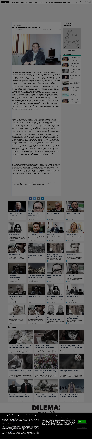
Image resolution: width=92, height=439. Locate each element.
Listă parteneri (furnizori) (47, 426)
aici (11, 431)
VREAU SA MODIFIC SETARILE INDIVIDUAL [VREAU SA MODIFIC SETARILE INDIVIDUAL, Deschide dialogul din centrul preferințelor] (82, 426)
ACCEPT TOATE (82, 421)
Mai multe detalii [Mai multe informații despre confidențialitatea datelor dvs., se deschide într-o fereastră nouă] (10, 421)
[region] (46, 426)
